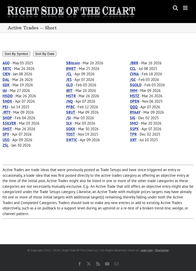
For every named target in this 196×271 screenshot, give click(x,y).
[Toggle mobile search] (175, 7)
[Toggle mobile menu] (185, 7)
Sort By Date (45, 54)
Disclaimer (162, 250)
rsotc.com (147, 250)
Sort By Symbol (16, 54)
